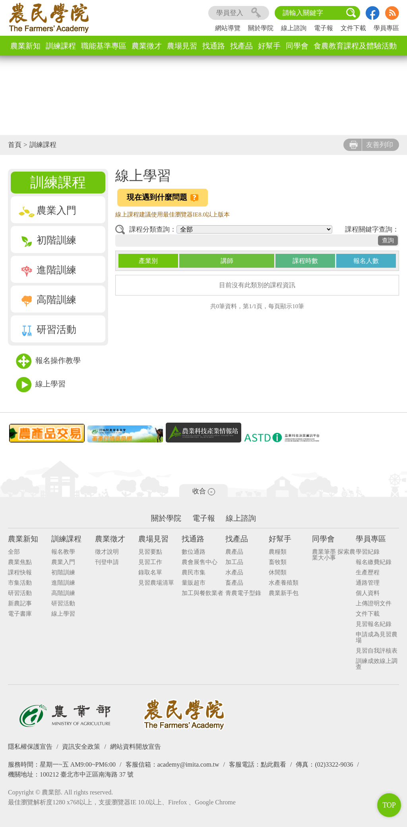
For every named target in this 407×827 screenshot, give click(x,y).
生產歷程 (368, 573)
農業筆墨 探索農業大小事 (333, 555)
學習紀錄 (368, 552)
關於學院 (260, 28)
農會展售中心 (199, 562)
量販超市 (193, 583)
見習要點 (150, 552)
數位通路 (193, 552)
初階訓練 (47, 240)
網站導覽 (227, 28)
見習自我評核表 (376, 651)
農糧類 (278, 552)
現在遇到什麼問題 (162, 197)
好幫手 (269, 46)
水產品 (234, 573)
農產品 (234, 552)
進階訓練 (47, 270)
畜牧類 (278, 562)
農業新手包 (283, 593)
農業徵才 (147, 46)
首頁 (14, 145)
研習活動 (47, 329)
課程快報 (20, 573)
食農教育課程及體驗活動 (355, 46)
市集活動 (20, 583)
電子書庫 (20, 614)
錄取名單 (150, 573)
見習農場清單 (156, 583)
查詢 (388, 240)
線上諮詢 (293, 28)
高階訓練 (47, 299)
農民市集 (193, 573)
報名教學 (63, 552)
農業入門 (47, 210)
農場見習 (182, 46)
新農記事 (20, 604)
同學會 (297, 46)
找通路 (213, 46)
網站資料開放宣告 (135, 746)
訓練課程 (61, 46)
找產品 (241, 46)
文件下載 (353, 28)
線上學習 (41, 384)
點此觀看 (273, 764)
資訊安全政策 (81, 746)
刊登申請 (107, 562)
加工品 (234, 562)
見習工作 (150, 562)
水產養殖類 (283, 583)
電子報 (323, 28)
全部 (14, 552)
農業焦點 (20, 562)
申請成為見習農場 (376, 637)
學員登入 (238, 13)
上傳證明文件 (373, 604)
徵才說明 (107, 552)
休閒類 (278, 573)
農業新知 (25, 46)
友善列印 (371, 145)
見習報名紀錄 (373, 624)
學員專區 (386, 28)
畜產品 (234, 583)
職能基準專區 (103, 46)
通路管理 (368, 583)
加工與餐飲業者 (202, 593)
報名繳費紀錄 (373, 562)
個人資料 (368, 593)
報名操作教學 (48, 361)
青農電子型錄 (243, 593)
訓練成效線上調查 (376, 664)
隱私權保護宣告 (30, 746)
